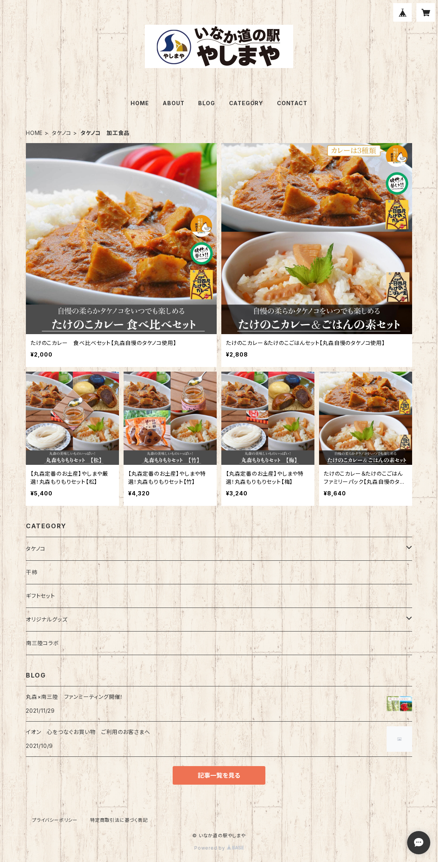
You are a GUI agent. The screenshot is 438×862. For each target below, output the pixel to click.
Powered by (219, 848)
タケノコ (61, 133)
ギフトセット (40, 595)
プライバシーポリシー (55, 820)
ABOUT (173, 103)
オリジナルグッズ (46, 619)
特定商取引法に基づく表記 (119, 820)
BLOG (206, 103)
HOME (140, 103)
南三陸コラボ (42, 643)
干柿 (31, 572)
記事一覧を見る (219, 775)
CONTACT (292, 103)
